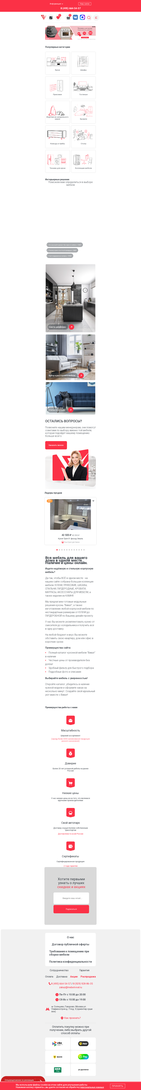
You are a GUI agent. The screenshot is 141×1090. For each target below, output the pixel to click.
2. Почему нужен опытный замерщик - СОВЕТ (62, 250)
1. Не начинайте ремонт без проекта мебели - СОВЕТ (64, 245)
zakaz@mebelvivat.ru (70, 987)
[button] (66, 35)
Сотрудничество (59, 970)
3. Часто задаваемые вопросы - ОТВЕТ (60, 256)
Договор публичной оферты (70, 944)
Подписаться (71, 909)
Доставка (61, 976)
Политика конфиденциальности (70, 961)
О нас (70, 937)
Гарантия (84, 970)
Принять (117, 1086)
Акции (74, 976)
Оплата (49, 976)
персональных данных (92, 1087)
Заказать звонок (56, 445)
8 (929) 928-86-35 (83, 983)
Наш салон (85, 4)
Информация (56, 4)
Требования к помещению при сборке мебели (69, 953)
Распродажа (88, 976)
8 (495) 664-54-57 (71, 8)
